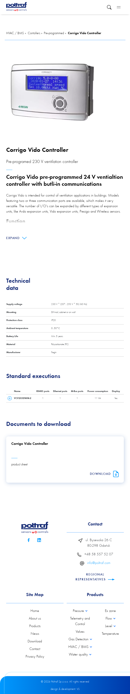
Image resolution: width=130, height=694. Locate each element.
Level (109, 626)
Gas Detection (78, 639)
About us (35, 619)
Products (35, 626)
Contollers (34, 33)
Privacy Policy (35, 657)
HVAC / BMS (15, 33)
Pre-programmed (54, 33)
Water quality (79, 655)
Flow (109, 619)
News (35, 634)
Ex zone (110, 611)
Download (104, 474)
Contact (34, 649)
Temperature (110, 634)
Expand (16, 238)
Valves (80, 632)
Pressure (79, 611)
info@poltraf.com (98, 563)
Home (34, 611)
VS (78, 689)
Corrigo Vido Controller (84, 33)
